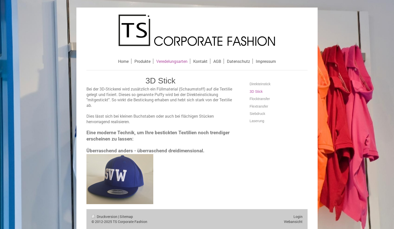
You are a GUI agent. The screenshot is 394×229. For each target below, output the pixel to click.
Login (298, 216)
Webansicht (293, 221)
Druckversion (104, 216)
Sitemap (126, 216)
